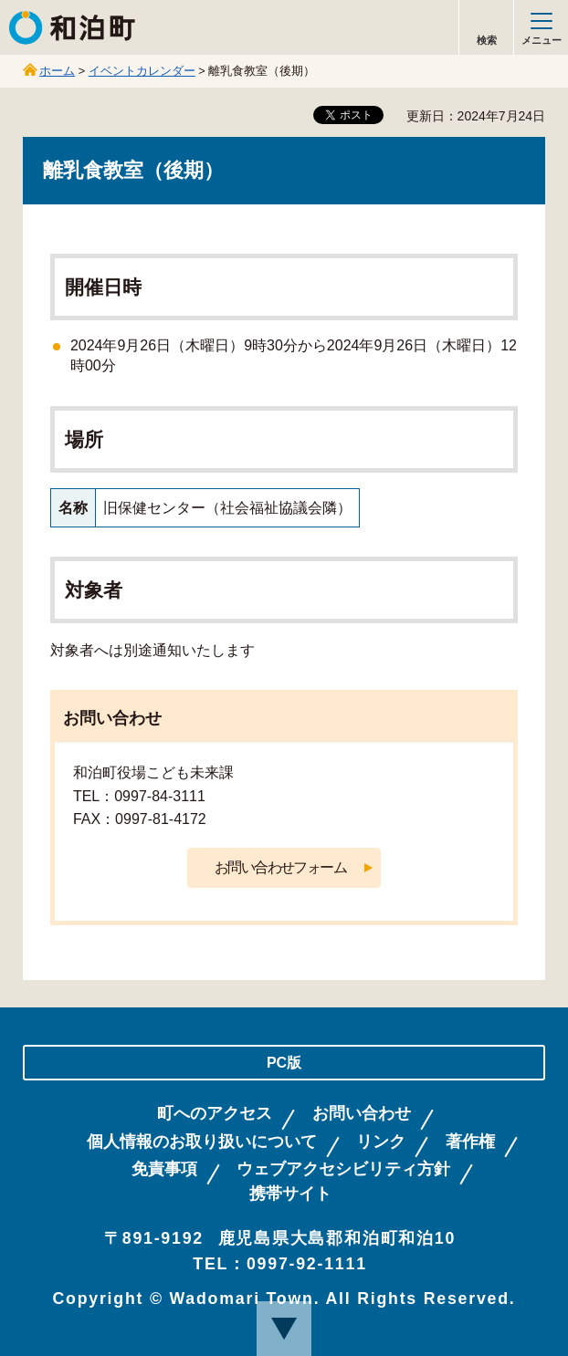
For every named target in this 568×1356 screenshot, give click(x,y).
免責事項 (164, 1169)
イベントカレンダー (142, 71)
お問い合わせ (361, 1113)
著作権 (470, 1142)
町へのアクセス (214, 1113)
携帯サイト (290, 1194)
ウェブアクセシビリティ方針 (343, 1169)
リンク (380, 1142)
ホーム (57, 71)
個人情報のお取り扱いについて (202, 1142)
